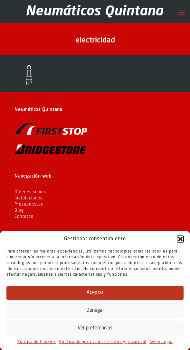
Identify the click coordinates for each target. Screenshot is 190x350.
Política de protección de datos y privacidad (102, 342)
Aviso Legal (161, 342)
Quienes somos (30, 192)
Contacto (23, 217)
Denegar (95, 310)
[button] (180, 239)
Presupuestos (28, 204)
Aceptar (95, 292)
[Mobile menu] (181, 12)
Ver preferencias (95, 328)
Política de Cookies (36, 342)
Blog (19, 210)
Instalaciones (28, 198)
